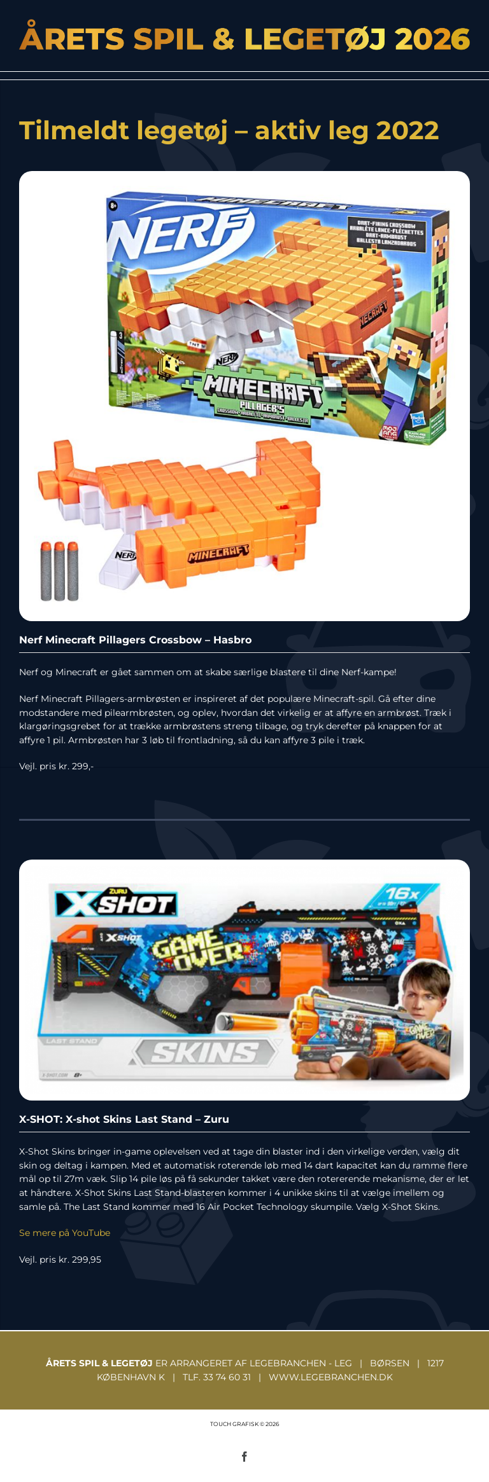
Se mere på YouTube (64, 1232)
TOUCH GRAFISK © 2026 (244, 1423)
